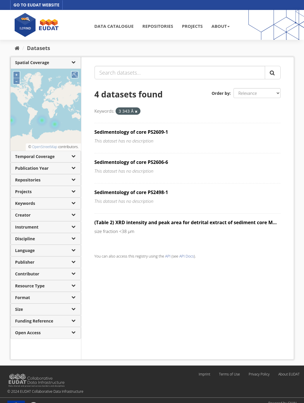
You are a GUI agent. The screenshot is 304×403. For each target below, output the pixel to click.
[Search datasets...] (180, 72)
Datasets (38, 48)
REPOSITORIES (157, 26)
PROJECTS (192, 26)
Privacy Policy (259, 374)
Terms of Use (229, 374)
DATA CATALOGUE (113, 26)
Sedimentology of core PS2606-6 (131, 162)
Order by (220, 93)
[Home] (17, 48)
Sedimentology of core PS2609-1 (131, 132)
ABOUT (221, 26)
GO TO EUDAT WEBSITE (36, 5)
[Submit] (273, 72)
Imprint (204, 374)
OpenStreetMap (44, 146)
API (167, 256)
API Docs (186, 256)
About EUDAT (289, 374)
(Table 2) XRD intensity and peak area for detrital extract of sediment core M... (186, 222)
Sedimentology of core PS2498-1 (131, 192)
